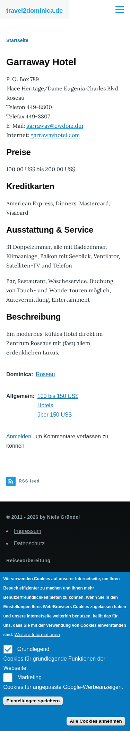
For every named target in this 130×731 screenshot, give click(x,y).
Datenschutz (29, 543)
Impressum (27, 531)
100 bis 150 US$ (57, 396)
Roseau (45, 374)
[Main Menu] (119, 9)
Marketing (29, 677)
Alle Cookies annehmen (96, 721)
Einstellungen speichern (33, 700)
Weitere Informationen (37, 634)
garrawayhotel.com (55, 134)
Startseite (17, 40)
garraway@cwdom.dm (54, 125)
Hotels (45, 405)
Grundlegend (33, 649)
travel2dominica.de (34, 10)
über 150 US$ (54, 415)
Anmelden (18, 436)
